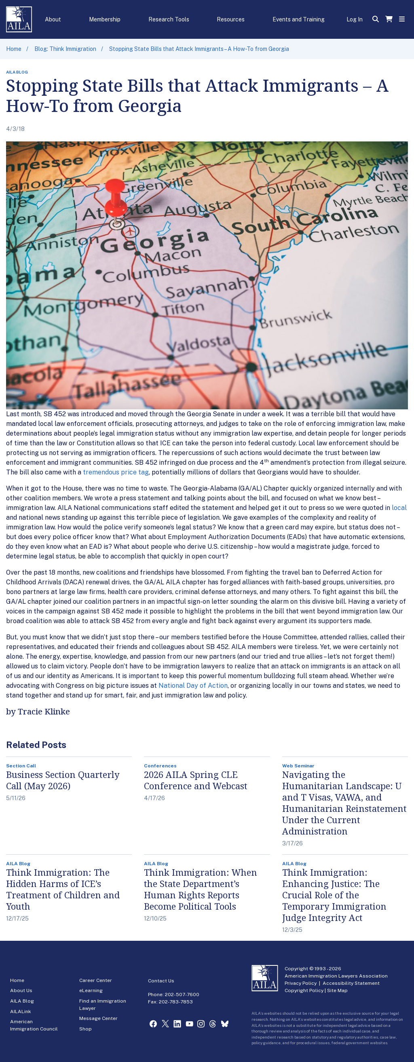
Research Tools (168, 19)
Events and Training (298, 19)
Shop (85, 1029)
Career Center (95, 980)
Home (13, 49)
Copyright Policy (304, 990)
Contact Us (161, 981)
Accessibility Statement (351, 983)
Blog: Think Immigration (65, 49)
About (53, 19)
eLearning (91, 990)
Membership (104, 19)
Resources (231, 19)
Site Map (337, 990)
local (399, 508)
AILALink (20, 1011)
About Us (21, 990)
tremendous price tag (116, 472)
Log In (354, 19)
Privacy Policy (301, 983)
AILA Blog (22, 1001)
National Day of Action (193, 685)
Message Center (98, 1018)
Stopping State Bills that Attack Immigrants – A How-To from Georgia (199, 49)
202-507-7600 (182, 994)
